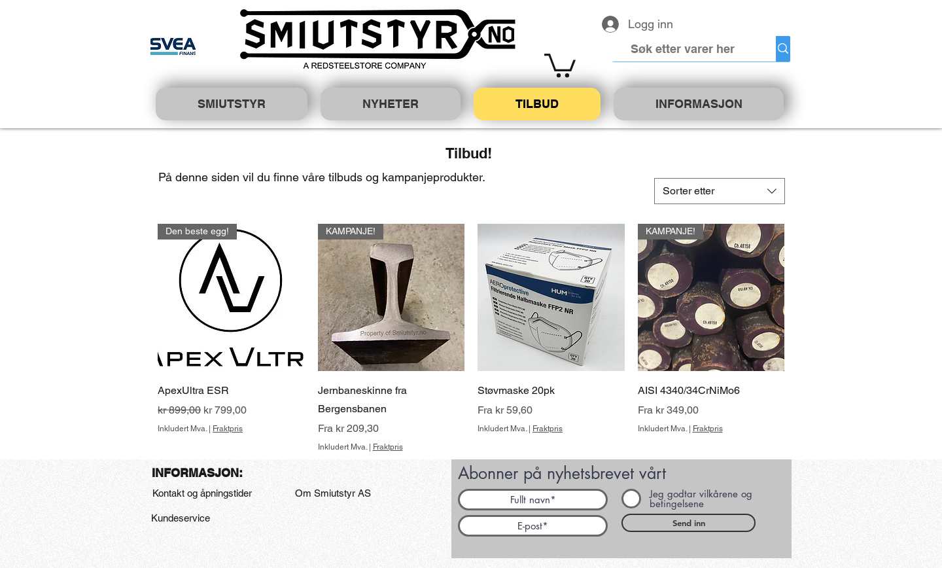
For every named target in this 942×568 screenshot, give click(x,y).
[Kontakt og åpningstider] (201, 493)
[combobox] (719, 191)
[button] (560, 64)
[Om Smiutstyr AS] (333, 493)
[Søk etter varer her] (683, 48)
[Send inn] (688, 523)
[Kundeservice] (180, 518)
